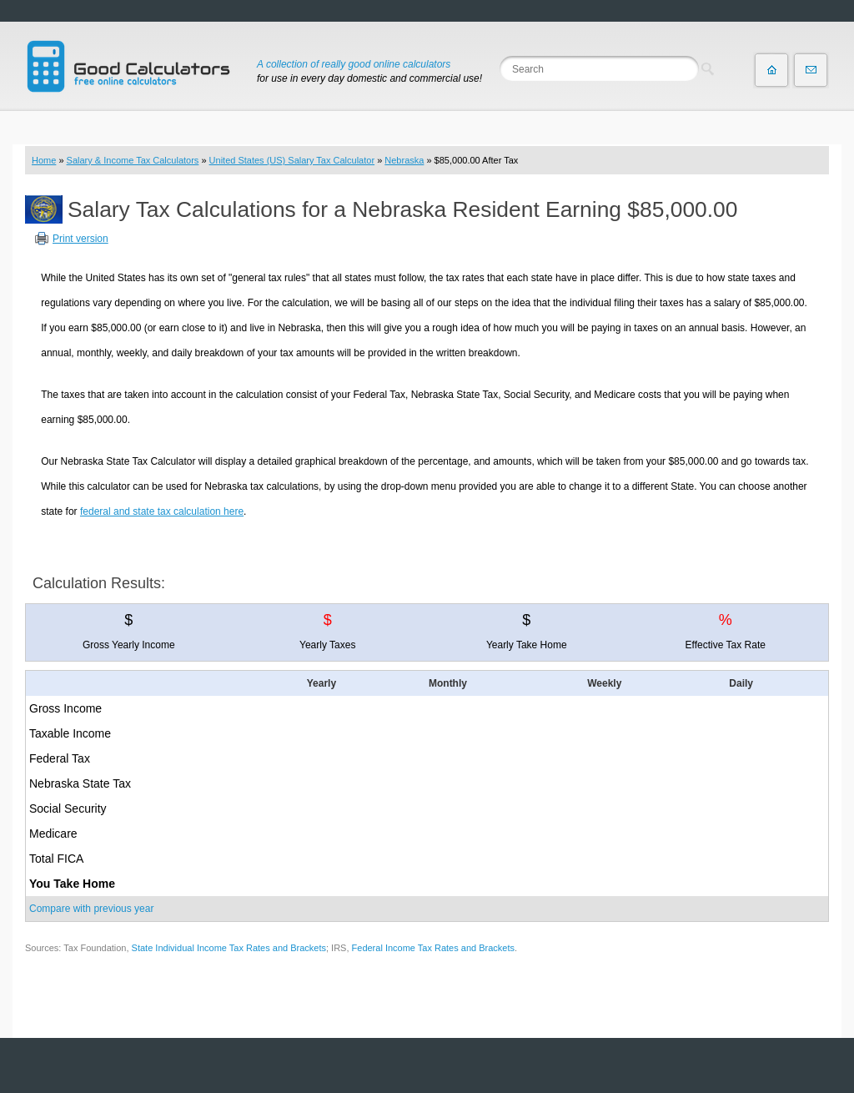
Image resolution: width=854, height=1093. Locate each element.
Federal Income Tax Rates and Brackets (433, 948)
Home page (771, 70)
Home (44, 160)
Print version (80, 238)
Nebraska (404, 160)
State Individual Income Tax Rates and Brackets (229, 948)
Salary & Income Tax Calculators (133, 160)
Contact (810, 70)
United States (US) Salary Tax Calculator (292, 160)
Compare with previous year (91, 908)
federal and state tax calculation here (162, 511)
